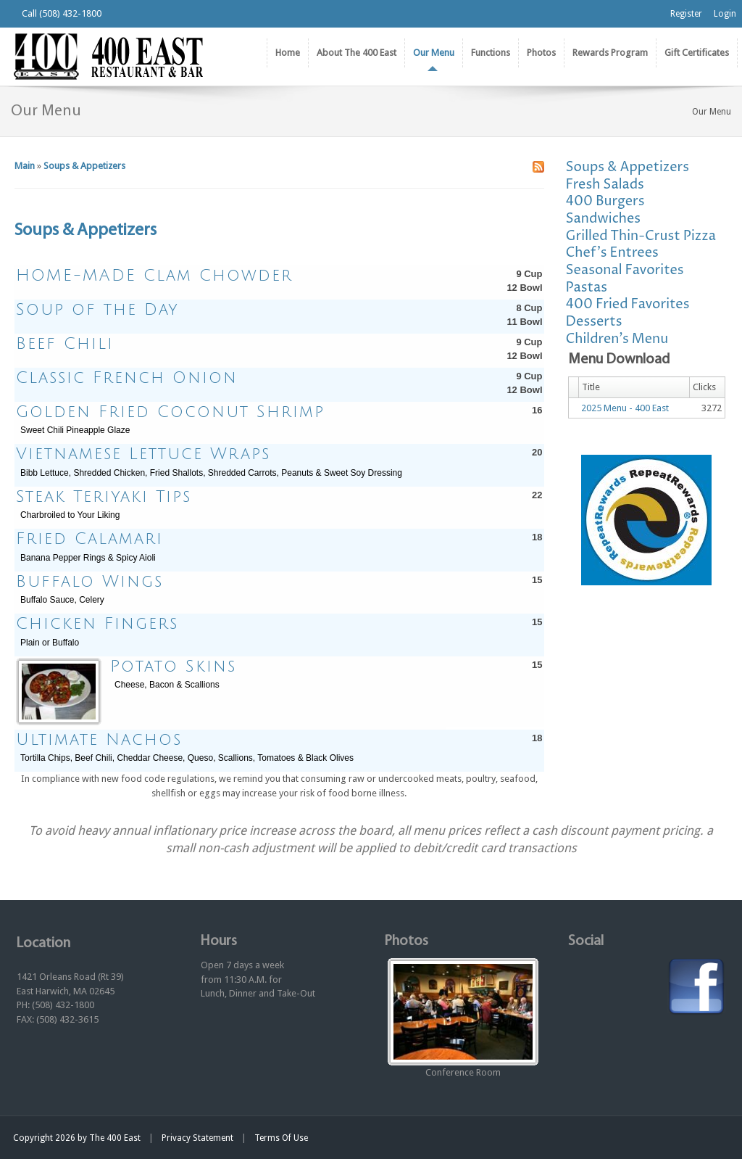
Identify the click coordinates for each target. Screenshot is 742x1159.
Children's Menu (617, 339)
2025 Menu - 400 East (625, 408)
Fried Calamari (89, 539)
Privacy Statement (197, 1138)
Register (686, 14)
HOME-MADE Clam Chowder (154, 275)
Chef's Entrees (612, 253)
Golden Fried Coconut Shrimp (170, 412)
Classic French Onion (127, 378)
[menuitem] (356, 52)
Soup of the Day (97, 309)
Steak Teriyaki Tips (103, 497)
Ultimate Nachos (99, 739)
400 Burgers (605, 201)
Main (24, 165)
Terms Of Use (281, 1138)
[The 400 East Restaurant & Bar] (108, 55)
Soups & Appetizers (84, 165)
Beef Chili (65, 343)
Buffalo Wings (89, 581)
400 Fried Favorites (628, 304)
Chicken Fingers (97, 623)
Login (725, 14)
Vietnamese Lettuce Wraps (143, 454)
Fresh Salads (605, 185)
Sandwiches (603, 219)
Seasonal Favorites (625, 270)
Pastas (587, 288)
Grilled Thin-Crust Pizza (641, 236)
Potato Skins (173, 666)
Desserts (594, 322)
